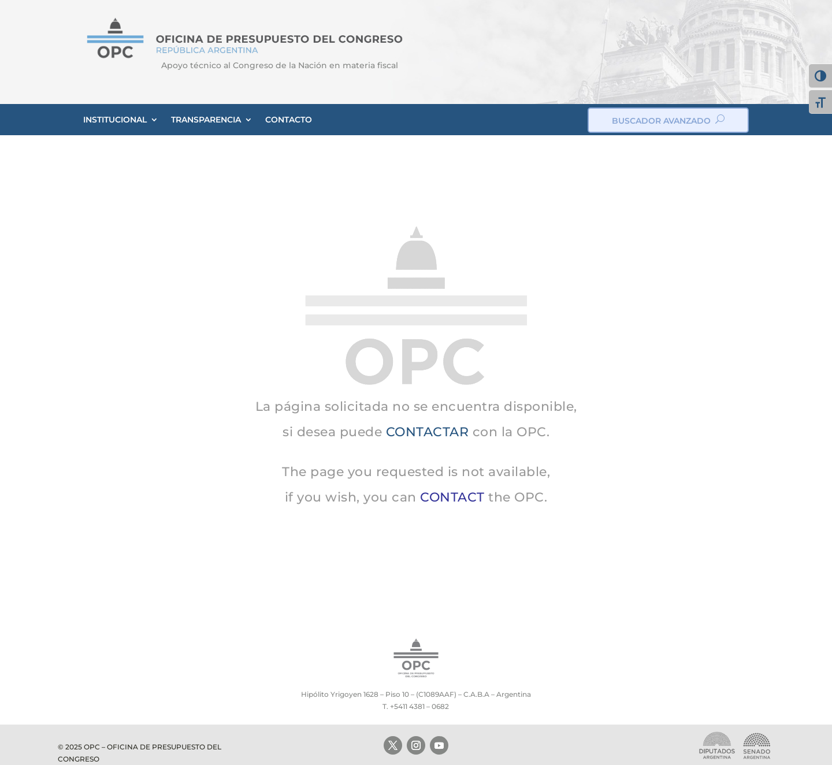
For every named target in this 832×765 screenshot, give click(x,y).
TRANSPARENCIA (206, 120)
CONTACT (452, 497)
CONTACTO (288, 120)
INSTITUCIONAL (115, 120)
